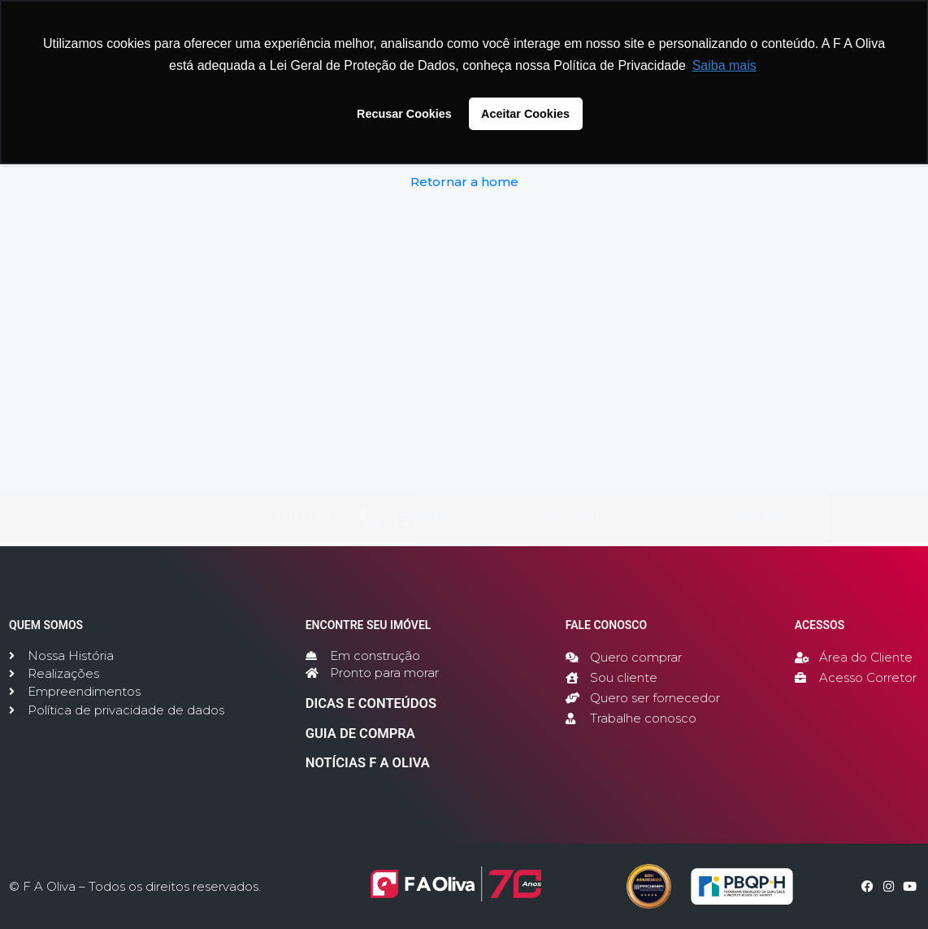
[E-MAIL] (526, 519)
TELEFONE (434, 519)
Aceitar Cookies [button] (525, 113)
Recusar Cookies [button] (404, 113)
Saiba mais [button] (724, 65)
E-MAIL (575, 519)
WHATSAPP (737, 519)
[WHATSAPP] (667, 519)
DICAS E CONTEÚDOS (361, 709)
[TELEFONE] (370, 519)
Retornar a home (464, 181)
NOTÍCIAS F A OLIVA (358, 764)
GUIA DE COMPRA (352, 737)
